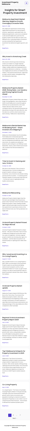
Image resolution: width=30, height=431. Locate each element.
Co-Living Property (9, 384)
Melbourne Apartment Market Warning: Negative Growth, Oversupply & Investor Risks (13, 21)
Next (15, 418)
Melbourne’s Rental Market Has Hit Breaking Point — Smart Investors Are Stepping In (14, 127)
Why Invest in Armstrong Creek (14, 56)
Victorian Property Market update (12, 287)
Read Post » (5, 48)
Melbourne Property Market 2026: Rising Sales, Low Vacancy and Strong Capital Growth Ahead (14, 91)
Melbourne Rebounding (11, 193)
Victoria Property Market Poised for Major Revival (14, 223)
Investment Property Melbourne (10, 3)
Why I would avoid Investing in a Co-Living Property (14, 255)
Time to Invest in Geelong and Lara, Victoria (13, 162)
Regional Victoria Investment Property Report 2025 (13, 318)
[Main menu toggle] (26, 3)
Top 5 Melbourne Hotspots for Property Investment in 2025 (13, 352)
